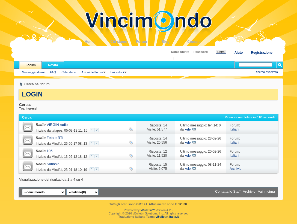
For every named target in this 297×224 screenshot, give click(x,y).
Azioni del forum (92, 72)
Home (97, 41)
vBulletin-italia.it (167, 216)
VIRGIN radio (57, 125)
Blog (174, 41)
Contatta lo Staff (227, 191)
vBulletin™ (148, 210)
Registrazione (261, 53)
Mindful (57, 144)
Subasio (53, 164)
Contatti (200, 41)
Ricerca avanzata (266, 72)
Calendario (68, 72)
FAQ (53, 72)
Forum (149, 41)
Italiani (234, 129)
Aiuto (238, 53)
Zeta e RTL (55, 138)
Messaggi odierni (33, 72)
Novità (53, 65)
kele (188, 129)
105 (50, 151)
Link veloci (117, 72)
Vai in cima (266, 191)
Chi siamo (123, 41)
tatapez (57, 130)
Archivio (235, 169)
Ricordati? (182, 58)
